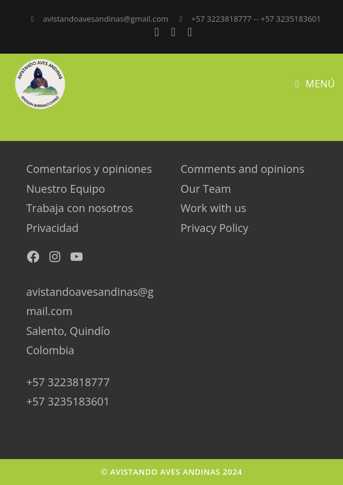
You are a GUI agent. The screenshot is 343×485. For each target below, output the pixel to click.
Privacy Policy (214, 228)
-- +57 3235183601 (287, 18)
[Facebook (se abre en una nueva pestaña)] (159, 32)
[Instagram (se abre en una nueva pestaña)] (176, 32)
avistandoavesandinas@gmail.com (105, 18)
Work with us (214, 208)
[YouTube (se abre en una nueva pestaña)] (188, 32)
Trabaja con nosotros (79, 208)
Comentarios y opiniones (89, 168)
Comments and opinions (242, 168)
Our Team (206, 188)
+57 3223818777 (209, 18)
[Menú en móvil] (315, 83)
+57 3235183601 (67, 401)
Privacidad (52, 228)
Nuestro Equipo (65, 188)
